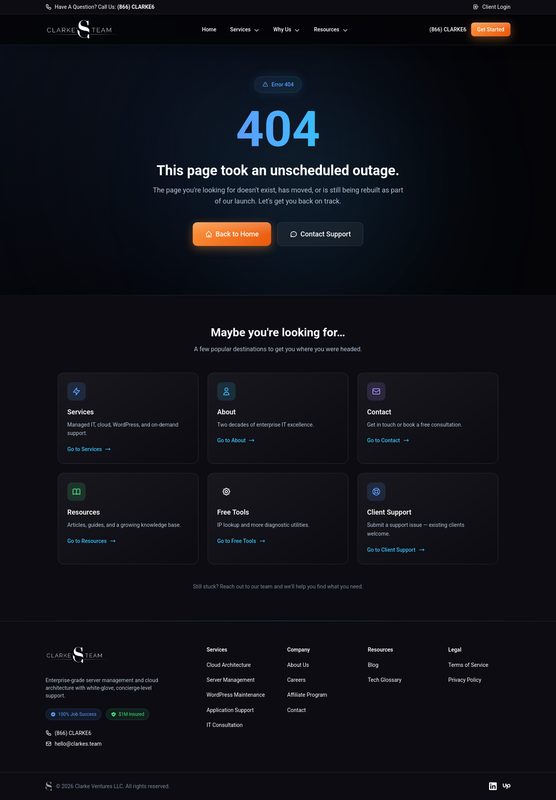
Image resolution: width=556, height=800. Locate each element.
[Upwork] (506, 786)
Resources (331, 29)
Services (245, 29)
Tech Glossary (385, 680)
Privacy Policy (464, 680)
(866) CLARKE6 (448, 29)
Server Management (230, 680)
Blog (373, 665)
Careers (296, 680)
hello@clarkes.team (74, 744)
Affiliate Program (307, 695)
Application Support (230, 710)
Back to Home (232, 234)
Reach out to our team (246, 586)
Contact (296, 710)
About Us (298, 665)
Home (209, 29)
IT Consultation (224, 725)
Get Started (490, 29)
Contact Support (320, 234)
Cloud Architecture (228, 665)
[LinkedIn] (493, 786)
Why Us (286, 29)
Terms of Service (468, 665)
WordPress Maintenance (235, 695)
